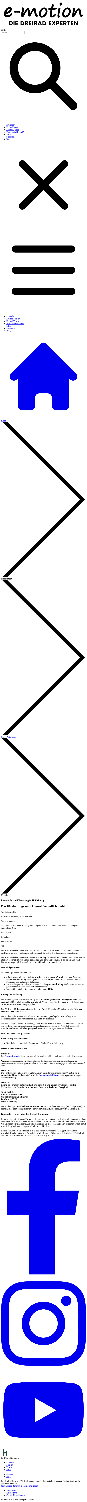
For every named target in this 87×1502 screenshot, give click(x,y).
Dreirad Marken (13, 127)
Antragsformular (13, 1056)
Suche (3, 30)
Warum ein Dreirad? (15, 132)
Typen (9, 1467)
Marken (9, 1465)
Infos (8, 134)
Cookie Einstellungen (15, 1495)
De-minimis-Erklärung (49, 1075)
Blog (8, 139)
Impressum (11, 1490)
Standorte (10, 137)
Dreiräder (10, 125)
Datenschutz (11, 1493)
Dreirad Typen (12, 129)
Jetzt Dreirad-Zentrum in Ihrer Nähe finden (19, 1486)
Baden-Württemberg (10, 737)
